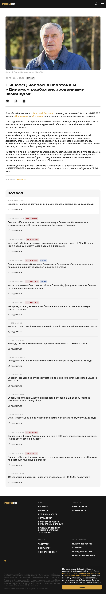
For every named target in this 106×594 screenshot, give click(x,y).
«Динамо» (37, 116)
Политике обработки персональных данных (81, 573)
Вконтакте (43, 548)
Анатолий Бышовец (43, 113)
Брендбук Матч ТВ (47, 514)
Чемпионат (22, 179)
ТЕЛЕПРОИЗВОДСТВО (82, 544)
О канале (43, 506)
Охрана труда (45, 518)
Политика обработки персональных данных (50, 523)
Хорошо (82, 587)
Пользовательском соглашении (77, 576)
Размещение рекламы (83, 555)
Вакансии (77, 548)
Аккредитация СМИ (82, 552)
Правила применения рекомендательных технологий (49, 530)
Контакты (43, 510)
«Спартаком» (21, 116)
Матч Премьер (79, 506)
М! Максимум (79, 510)
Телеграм (43, 544)
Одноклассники (46, 552)
